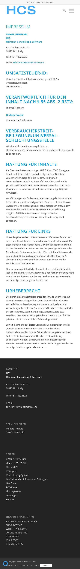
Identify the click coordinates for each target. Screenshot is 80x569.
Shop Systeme (13, 491)
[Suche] (63, 11)
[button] (5, 563)
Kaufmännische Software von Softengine (27, 479)
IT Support (11, 471)
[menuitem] (63, 11)
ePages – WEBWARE (16, 462)
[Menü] (70, 11)
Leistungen (11, 495)
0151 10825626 (47, 2)
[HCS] (33, 11)
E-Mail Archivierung (16, 458)
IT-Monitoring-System (17, 475)
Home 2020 (12, 466)
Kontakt (10, 499)
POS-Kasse (11, 487)
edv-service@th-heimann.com (28, 62)
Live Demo (11, 483)
